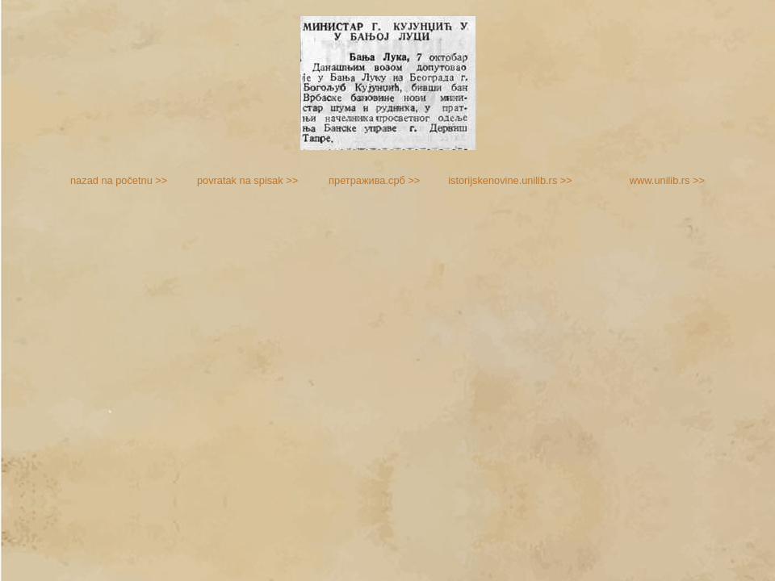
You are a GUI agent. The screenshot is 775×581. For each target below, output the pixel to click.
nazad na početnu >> (118, 180)
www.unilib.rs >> (667, 180)
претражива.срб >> (374, 180)
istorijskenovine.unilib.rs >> (510, 180)
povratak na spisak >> (247, 180)
